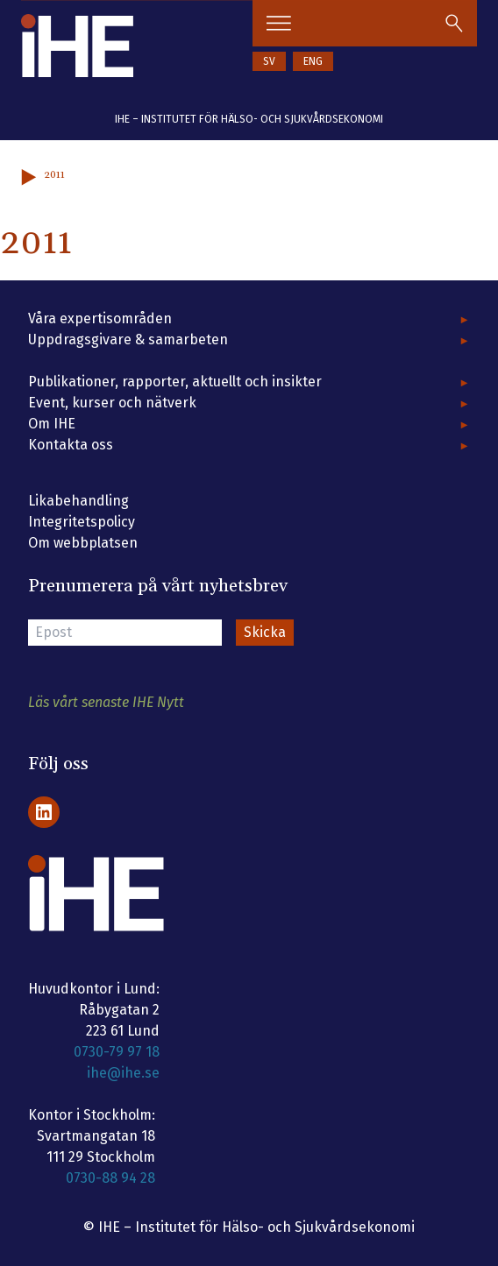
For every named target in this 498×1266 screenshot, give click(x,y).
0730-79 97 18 (117, 1051)
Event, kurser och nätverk (112, 402)
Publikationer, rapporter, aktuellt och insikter (175, 381)
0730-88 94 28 (110, 1178)
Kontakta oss (70, 444)
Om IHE (51, 423)
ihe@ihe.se (123, 1072)
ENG (313, 61)
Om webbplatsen (83, 542)
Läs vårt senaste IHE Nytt (106, 702)
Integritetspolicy (81, 521)
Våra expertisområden (100, 318)
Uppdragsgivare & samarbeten (128, 339)
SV (269, 61)
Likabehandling (78, 500)
